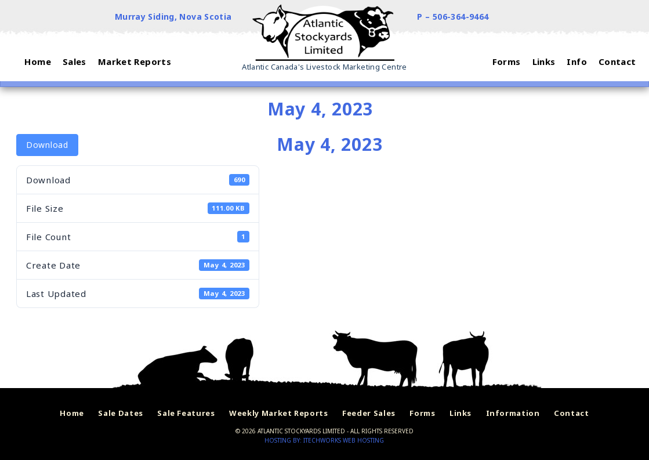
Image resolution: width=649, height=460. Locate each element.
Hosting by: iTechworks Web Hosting (324, 440)
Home (72, 413)
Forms (422, 413)
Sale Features (186, 413)
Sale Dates (120, 413)
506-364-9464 (461, 16)
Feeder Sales (369, 413)
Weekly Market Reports (278, 413)
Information (513, 413)
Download (47, 144)
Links (460, 413)
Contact (571, 413)
